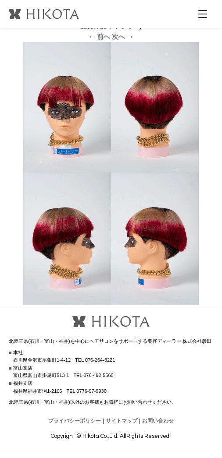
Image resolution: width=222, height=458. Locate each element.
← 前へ (99, 36)
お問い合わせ (158, 421)
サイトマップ (121, 421)
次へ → (122, 36)
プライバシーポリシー (74, 421)
